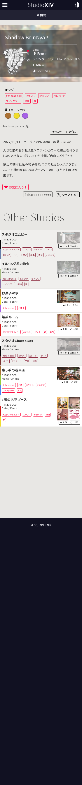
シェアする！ (70, 194)
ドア (15, 254)
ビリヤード (16, 361)
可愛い (24, 254)
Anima (15, 272)
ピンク (37, 331)
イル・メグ (23, 278)
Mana (5, 272)
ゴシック (6, 254)
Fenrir (13, 243)
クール (49, 249)
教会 (40, 254)
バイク (6, 361)
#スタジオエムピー (11, 249)
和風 (32, 254)
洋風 (27, 101)
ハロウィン (59, 95)
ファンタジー (13, 101)
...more (50, 254)
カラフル (30, 95)
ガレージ (33, 355)
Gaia (5, 243)
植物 (19, 284)
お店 (20, 385)
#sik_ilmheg (9, 278)
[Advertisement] (41, 472)
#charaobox (14, 95)
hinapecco (16, 126)
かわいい (44, 95)
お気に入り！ (18, 187)
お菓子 (21, 307)
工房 (27, 361)
